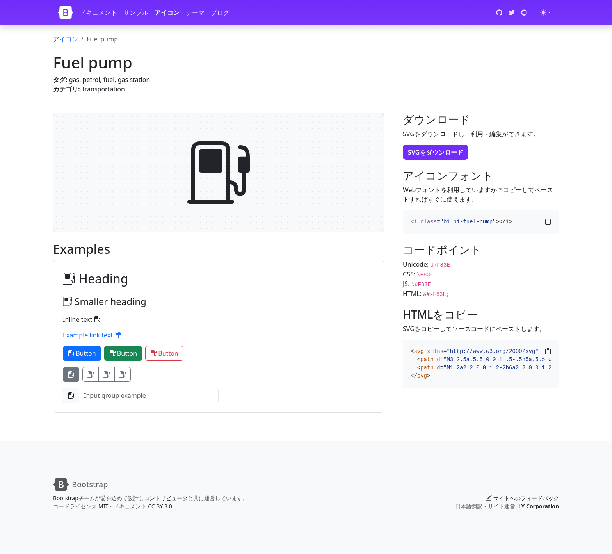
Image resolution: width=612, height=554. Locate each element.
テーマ (195, 12)
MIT (103, 506)
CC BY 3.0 (160, 506)
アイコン (167, 12)
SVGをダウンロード (435, 152)
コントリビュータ (166, 498)
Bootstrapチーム (74, 498)
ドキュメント (98, 12)
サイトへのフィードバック (526, 498)
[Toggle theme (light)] (545, 12)
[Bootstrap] (65, 12)
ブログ (220, 12)
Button (82, 353)
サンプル (135, 12)
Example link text (92, 335)
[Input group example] (149, 395)
